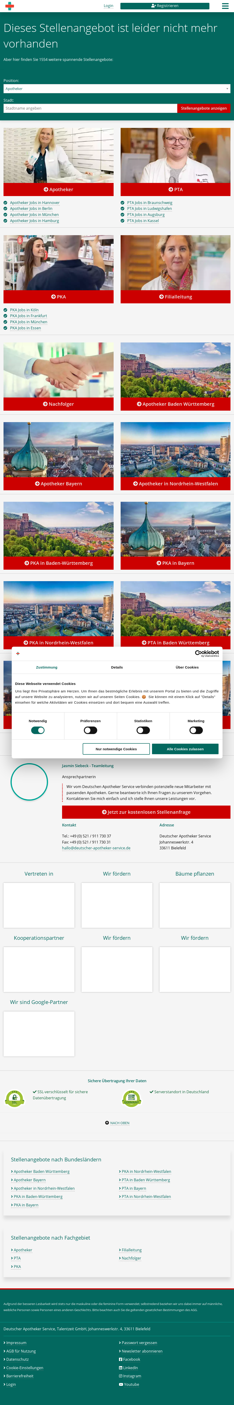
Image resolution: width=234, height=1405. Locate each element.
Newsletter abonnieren (142, 1351)
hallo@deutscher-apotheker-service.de (96, 848)
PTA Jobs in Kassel (143, 220)
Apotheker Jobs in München (34, 214)
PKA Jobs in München (28, 321)
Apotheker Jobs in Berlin (31, 208)
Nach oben (120, 1123)
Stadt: (117, 105)
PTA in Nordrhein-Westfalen (145, 1196)
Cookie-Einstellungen (24, 1367)
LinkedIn (130, 1367)
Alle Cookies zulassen (185, 749)
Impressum (16, 1342)
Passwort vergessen (139, 1342)
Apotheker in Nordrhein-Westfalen (175, 483)
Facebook (131, 1359)
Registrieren (164, 5)
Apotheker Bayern (58, 483)
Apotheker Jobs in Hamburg (34, 220)
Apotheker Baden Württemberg (175, 404)
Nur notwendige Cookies (116, 749)
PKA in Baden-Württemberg (58, 563)
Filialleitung (175, 297)
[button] (225, 7)
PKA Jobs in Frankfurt (28, 315)
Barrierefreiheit (19, 1376)
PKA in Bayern (175, 563)
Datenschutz (17, 1359)
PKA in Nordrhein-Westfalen (58, 642)
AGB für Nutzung (21, 1351)
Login (108, 5)
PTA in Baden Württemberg (175, 642)
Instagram (132, 1376)
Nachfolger (58, 404)
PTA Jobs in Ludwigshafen (149, 208)
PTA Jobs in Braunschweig (149, 202)
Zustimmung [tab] (46, 667)
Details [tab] (117, 667)
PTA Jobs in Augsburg (146, 214)
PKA (58, 297)
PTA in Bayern (132, 1188)
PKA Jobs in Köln (24, 309)
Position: (117, 85)
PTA (175, 189)
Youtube (131, 1384)
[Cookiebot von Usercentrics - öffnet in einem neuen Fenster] (198, 653)
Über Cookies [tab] (187, 667)
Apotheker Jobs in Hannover (35, 202)
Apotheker (58, 189)
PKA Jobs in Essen (25, 328)
